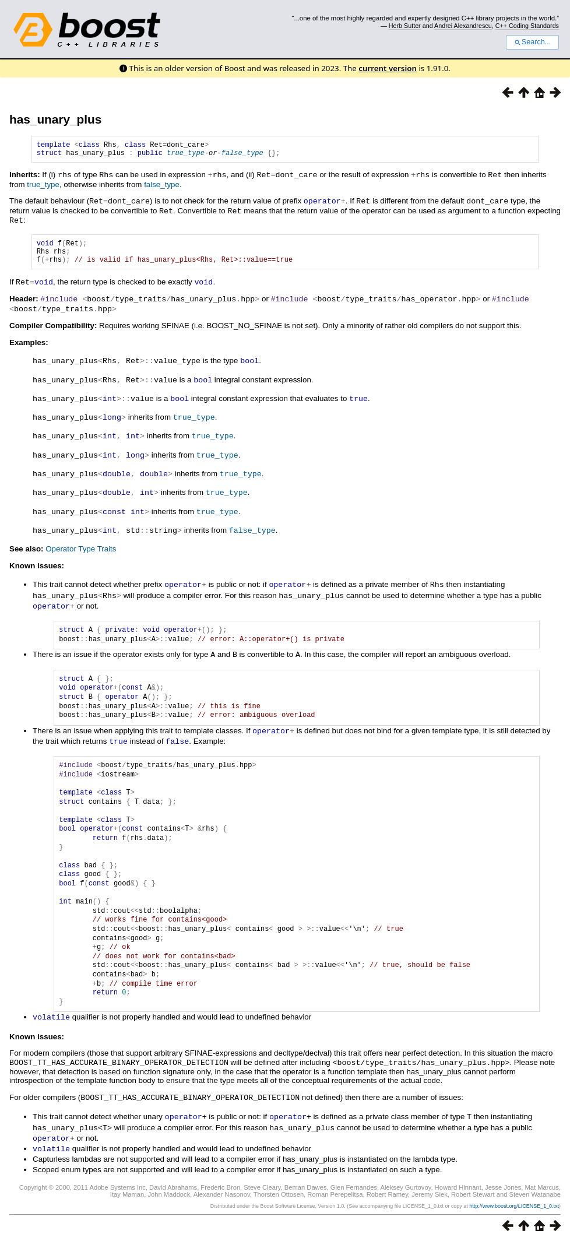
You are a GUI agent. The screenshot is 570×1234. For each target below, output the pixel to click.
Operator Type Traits (80, 547)
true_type (186, 156)
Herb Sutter (405, 25)
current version (387, 68)
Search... (532, 42)
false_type (242, 156)
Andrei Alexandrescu (463, 25)
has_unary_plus (55, 119)
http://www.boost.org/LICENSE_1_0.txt (514, 1197)
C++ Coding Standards (527, 25)
